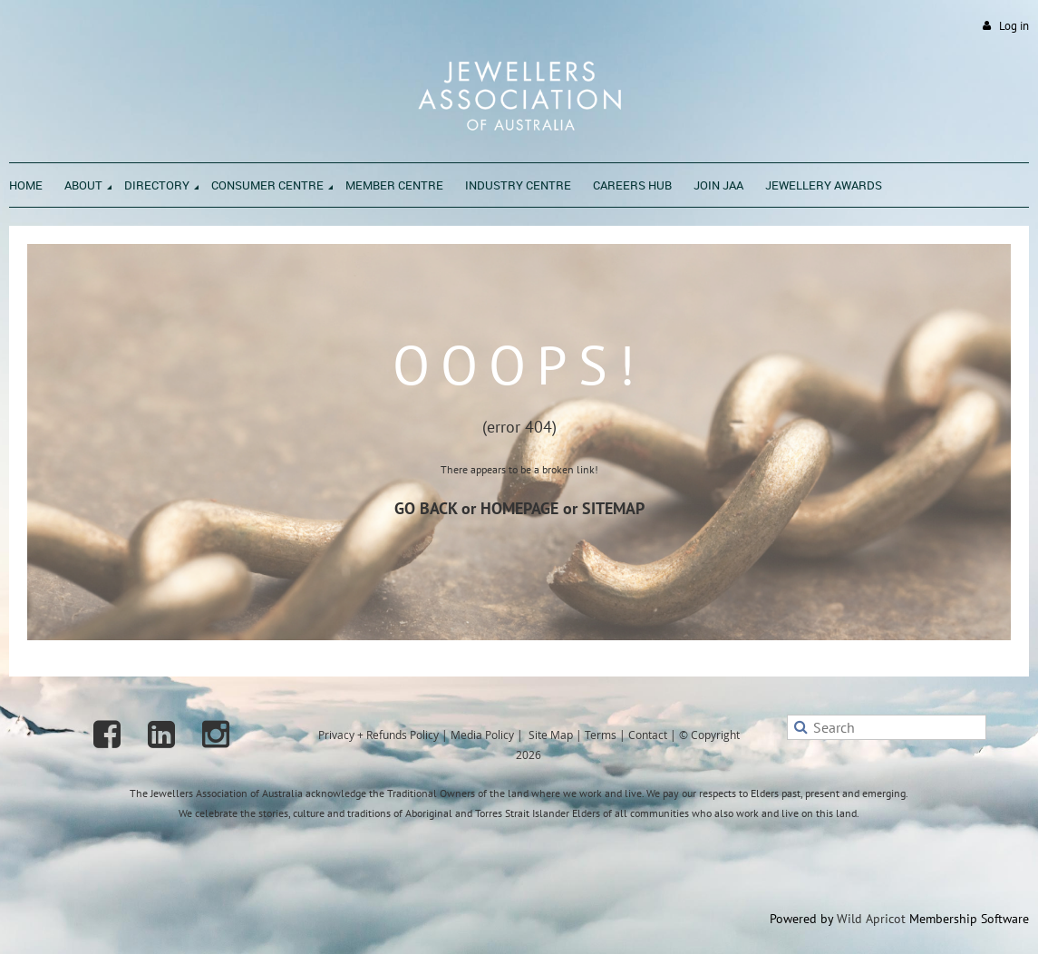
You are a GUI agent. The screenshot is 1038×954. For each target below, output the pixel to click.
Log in (1014, 26)
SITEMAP (613, 508)
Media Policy (482, 734)
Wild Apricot (871, 918)
